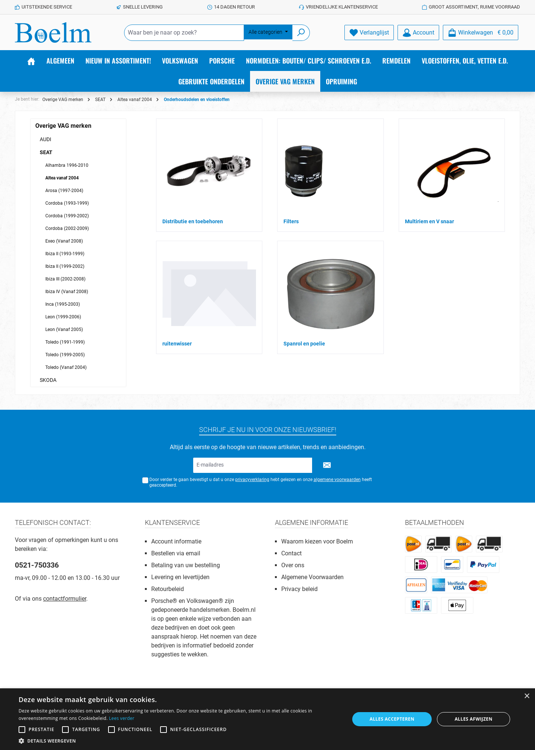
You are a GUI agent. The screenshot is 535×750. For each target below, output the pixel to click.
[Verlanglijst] (369, 32)
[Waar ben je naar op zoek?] (184, 33)
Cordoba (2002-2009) (67, 228)
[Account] (418, 32)
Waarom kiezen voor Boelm (317, 541)
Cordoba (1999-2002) (67, 215)
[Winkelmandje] (480, 32)
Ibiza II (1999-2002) (64, 266)
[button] (179, 740)
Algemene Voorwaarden (312, 577)
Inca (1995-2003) (62, 304)
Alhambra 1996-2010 (66, 165)
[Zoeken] (301, 33)
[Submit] (327, 465)
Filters (291, 221)
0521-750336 (37, 565)
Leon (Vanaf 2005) (64, 329)
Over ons (292, 565)
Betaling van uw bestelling (185, 565)
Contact (291, 553)
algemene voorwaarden (337, 479)
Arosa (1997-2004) (64, 190)
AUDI (45, 139)
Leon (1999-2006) (63, 316)
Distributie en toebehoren (192, 221)
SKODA (48, 380)
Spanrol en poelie (304, 344)
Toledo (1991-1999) (65, 342)
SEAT (46, 152)
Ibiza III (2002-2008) (65, 279)
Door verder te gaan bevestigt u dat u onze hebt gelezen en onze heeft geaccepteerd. (260, 482)
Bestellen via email (175, 553)
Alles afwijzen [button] (474, 719)
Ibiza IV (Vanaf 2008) (66, 291)
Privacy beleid (299, 588)
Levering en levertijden (180, 577)
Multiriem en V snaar (429, 221)
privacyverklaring (252, 479)
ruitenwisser (177, 344)
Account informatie (176, 541)
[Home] (31, 60)
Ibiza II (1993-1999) (64, 253)
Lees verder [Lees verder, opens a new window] (121, 718)
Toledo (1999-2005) (65, 354)
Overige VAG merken (63, 125)
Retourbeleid (167, 588)
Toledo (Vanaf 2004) (66, 367)
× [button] (526, 696)
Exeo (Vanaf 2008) (64, 241)
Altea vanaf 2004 (62, 178)
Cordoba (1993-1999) (67, 203)
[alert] (267, 719)
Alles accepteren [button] (392, 719)
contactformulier (64, 598)
